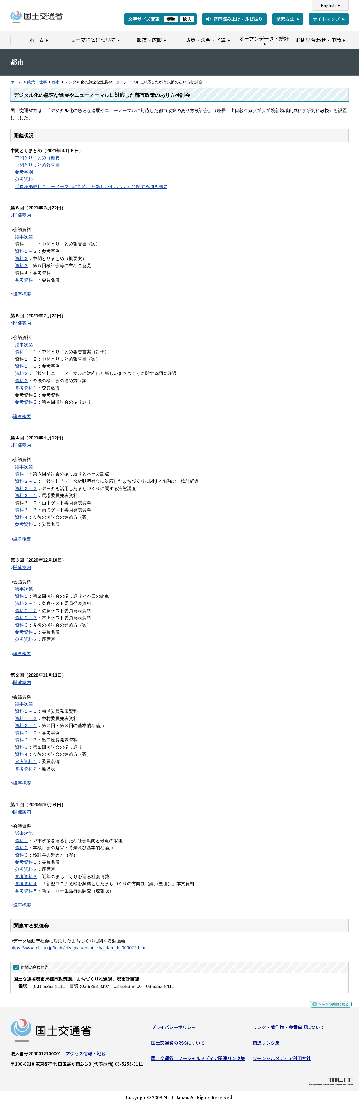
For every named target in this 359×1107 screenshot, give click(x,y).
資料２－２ (26, 488)
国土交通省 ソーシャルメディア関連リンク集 (198, 1060)
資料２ (21, 258)
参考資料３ (26, 402)
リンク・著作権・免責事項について (289, 1029)
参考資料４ (26, 883)
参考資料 (24, 179)
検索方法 (285, 18)
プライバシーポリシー (173, 1029)
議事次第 (24, 236)
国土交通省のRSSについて (178, 1044)
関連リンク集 (266, 1044)
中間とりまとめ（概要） (39, 157)
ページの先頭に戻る (329, 1009)
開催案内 (22, 215)
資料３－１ (26, 495)
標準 (170, 19)
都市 (56, 82)
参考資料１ (26, 279)
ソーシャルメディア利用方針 (282, 1060)
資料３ (21, 265)
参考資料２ (26, 639)
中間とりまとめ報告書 (37, 165)
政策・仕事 (37, 82)
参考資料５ (26, 891)
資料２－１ (26, 481)
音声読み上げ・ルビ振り (238, 18)
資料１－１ (26, 351)
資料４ (21, 517)
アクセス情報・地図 (86, 1055)
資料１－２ (26, 251)
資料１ (21, 474)
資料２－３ (26, 617)
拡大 (187, 19)
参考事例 (24, 172)
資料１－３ (26, 366)
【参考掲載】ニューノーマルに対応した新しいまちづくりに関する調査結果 (91, 186)
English (328, 5)
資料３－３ (26, 509)
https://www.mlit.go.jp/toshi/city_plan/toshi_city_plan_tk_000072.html (78, 948)
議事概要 (22, 294)
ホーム (16, 82)
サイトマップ (326, 18)
